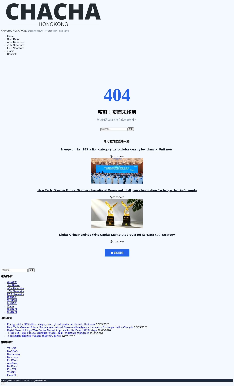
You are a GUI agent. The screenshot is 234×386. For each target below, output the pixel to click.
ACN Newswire (15, 42)
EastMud (12, 360)
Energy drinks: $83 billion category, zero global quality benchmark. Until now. (117, 149)
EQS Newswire (15, 48)
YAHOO (11, 348)
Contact (11, 53)
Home (10, 36)
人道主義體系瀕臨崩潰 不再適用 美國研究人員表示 (34, 336)
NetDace (12, 366)
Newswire (12, 357)
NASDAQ (12, 351)
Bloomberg (13, 354)
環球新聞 (12, 300)
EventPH (12, 375)
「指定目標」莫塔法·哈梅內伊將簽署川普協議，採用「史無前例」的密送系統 (48, 333)
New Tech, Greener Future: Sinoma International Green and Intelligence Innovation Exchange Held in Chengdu (117, 190)
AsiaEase (12, 363)
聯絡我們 (12, 312)
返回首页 (117, 253)
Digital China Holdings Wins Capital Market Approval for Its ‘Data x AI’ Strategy (117, 234)
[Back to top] (3, 383)
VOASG (11, 372)
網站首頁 (12, 282)
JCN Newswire (15, 45)
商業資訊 (12, 297)
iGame (10, 51)
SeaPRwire (13, 39)
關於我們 (12, 309)
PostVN (11, 369)
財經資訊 (12, 303)
